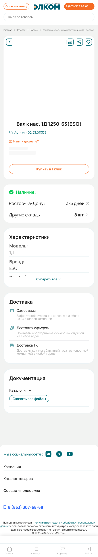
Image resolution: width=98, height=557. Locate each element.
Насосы (34, 30)
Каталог (21, 30)
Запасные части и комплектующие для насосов (68, 30)
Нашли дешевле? (24, 141)
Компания (12, 466)
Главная (8, 30)
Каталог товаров (18, 478)
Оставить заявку (16, 6)
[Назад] (9, 42)
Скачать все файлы (29, 398)
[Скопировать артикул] (27, 132)
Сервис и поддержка (22, 490)
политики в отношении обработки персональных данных (47, 524)
